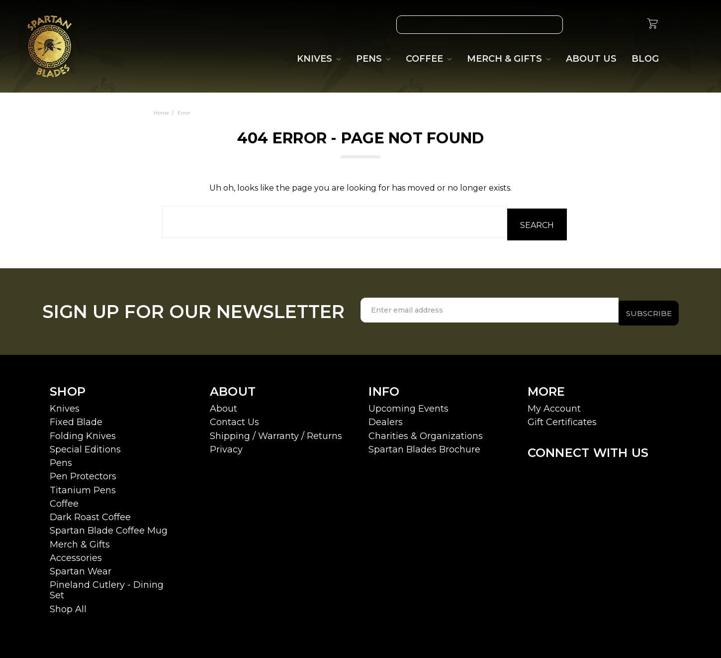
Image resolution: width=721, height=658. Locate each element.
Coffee (64, 498)
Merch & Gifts (80, 538)
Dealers (385, 416)
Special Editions (85, 444)
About (223, 403)
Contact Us (234, 416)
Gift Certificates (562, 416)
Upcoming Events (408, 403)
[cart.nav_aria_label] (652, 25)
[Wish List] (582, 24)
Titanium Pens (83, 484)
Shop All (68, 603)
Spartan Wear (80, 565)
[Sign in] (628, 24)
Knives (65, 403)
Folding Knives (83, 430)
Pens (61, 457)
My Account (554, 403)
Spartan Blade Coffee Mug (109, 525)
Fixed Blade (76, 416)
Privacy (226, 444)
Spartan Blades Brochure (424, 444)
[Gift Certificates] (605, 24)
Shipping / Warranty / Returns (276, 430)
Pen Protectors (83, 470)
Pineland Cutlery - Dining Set (107, 584)
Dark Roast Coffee (90, 511)
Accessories (76, 552)
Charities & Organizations (425, 430)
